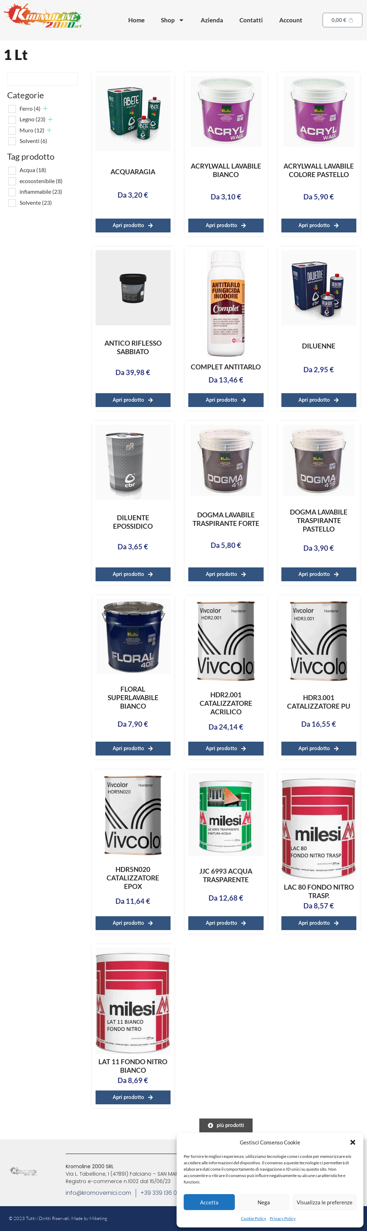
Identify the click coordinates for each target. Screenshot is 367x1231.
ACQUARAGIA (132, 171)
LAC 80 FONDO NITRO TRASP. (319, 891)
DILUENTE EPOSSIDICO (133, 521)
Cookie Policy (253, 1218)
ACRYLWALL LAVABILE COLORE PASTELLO (319, 170)
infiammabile (41, 191)
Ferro (30, 108)
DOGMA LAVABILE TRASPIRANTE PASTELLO (318, 520)
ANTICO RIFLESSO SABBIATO (133, 347)
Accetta (209, 1202)
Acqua (33, 169)
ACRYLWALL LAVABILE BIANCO (226, 170)
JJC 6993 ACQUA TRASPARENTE (225, 875)
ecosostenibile (41, 180)
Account (290, 20)
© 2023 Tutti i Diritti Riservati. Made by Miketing (58, 1218)
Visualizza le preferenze (324, 1202)
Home (136, 20)
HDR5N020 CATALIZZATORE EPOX (133, 877)
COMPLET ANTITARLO (226, 367)
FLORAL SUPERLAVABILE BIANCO (133, 697)
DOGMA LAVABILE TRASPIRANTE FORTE (226, 519)
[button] (352, 1142)
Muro (32, 130)
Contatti (251, 20)
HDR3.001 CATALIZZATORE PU (318, 701)
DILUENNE (318, 346)
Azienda (212, 20)
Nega (264, 1202)
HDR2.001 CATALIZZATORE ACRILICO (226, 703)
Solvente (36, 202)
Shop (172, 20)
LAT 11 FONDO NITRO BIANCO (132, 1065)
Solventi (33, 140)
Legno (32, 119)
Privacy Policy (283, 1218)
